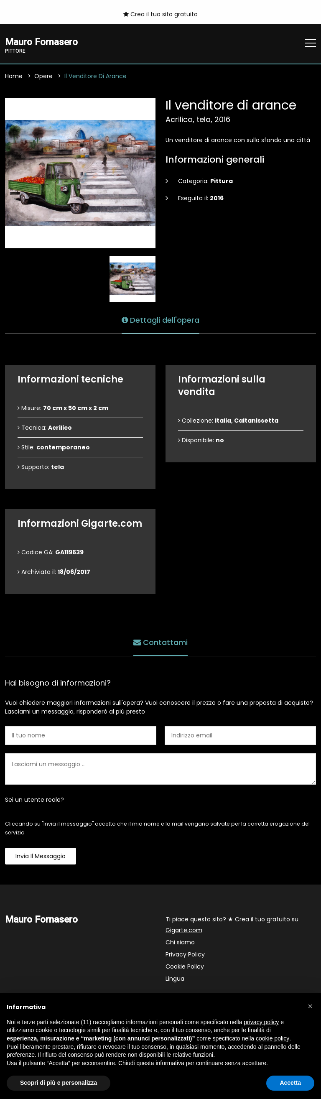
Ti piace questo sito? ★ (232, 924)
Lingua (175, 978)
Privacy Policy (185, 954)
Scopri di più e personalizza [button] (58, 1082)
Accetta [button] (290, 1082)
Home (14, 76)
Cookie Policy (185, 966)
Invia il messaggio (40, 856)
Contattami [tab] (160, 642)
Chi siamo (180, 942)
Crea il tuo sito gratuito (160, 14)
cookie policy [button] (272, 1038)
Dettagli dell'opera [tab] (160, 319)
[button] (310, 1006)
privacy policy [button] (261, 1022)
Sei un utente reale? (34, 800)
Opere (43, 76)
